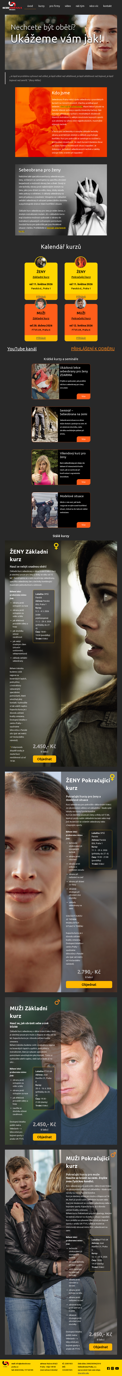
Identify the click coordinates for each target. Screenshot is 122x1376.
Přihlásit (41, 296)
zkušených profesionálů (71, 106)
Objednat (44, 759)
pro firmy (54, 6)
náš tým (80, 6)
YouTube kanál (22, 348)
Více (83, 396)
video (68, 6)
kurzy (41, 6)
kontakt (107, 6)
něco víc (93, 6)
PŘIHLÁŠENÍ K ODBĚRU (93, 348)
